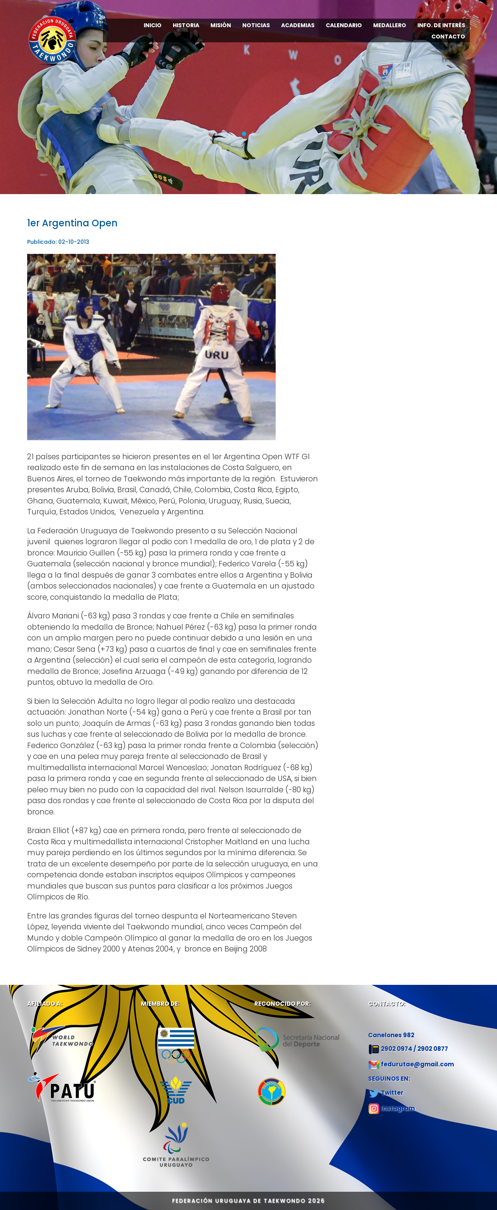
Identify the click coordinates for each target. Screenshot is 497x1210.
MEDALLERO (389, 25)
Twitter (392, 1092)
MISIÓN (220, 25)
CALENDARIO (344, 25)
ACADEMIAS (298, 25)
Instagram (398, 1108)
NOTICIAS (256, 25)
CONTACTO (448, 36)
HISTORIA (186, 25)
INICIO (153, 25)
